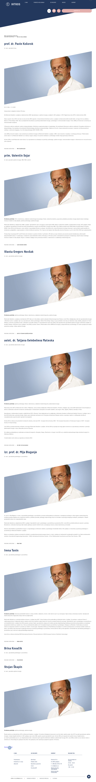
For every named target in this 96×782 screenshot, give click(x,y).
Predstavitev (17, 759)
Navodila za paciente (36, 763)
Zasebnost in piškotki (31, 778)
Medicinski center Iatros (9, 148)
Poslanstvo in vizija (18, 761)
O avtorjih (55, 778)
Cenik (32, 766)
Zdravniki (16, 763)
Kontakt (74, 4)
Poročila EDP (34, 768)
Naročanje (33, 759)
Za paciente (53, 4)
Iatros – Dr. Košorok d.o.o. (17, 778)
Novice (64, 4)
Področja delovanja (39, 4)
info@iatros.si (55, 766)
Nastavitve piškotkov (44, 778)
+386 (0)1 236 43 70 (57, 763)
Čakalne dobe (34, 761)
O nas (26, 4)
